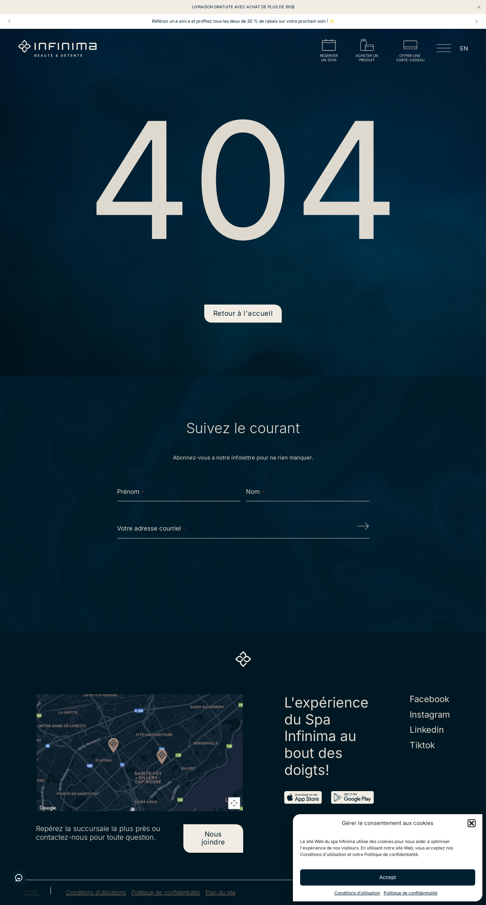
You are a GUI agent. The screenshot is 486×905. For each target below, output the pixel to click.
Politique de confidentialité (410, 893)
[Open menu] (444, 49)
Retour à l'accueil (243, 313)
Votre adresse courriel (151, 528)
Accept (387, 877)
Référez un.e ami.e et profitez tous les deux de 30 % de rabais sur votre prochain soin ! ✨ (243, 21)
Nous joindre (213, 838)
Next (476, 21)
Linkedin (427, 730)
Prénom (130, 491)
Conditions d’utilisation (357, 893)
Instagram (430, 715)
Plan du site (220, 892)
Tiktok (422, 745)
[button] (471, 823)
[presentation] (243, 567)
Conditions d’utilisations (96, 892)
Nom (255, 491)
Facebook (429, 699)
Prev (9, 21)
